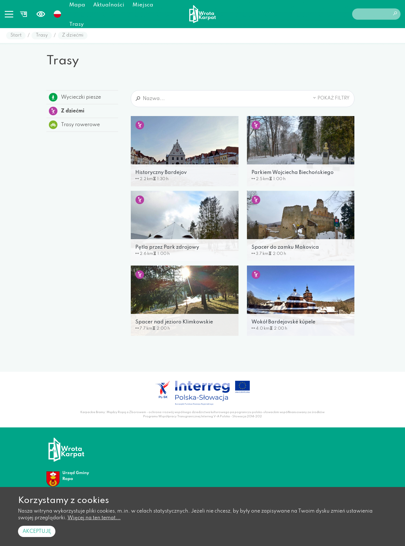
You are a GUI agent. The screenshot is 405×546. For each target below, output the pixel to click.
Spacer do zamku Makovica (285, 247)
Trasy (76, 24)
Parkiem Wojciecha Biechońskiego (292, 172)
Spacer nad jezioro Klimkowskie (174, 322)
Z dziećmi (73, 35)
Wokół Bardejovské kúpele (283, 322)
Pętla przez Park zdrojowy (167, 247)
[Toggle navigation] (9, 14)
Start (16, 35)
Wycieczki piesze (75, 97)
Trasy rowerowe (74, 124)
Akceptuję (36, 531)
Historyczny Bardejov (161, 172)
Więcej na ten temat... (94, 517)
